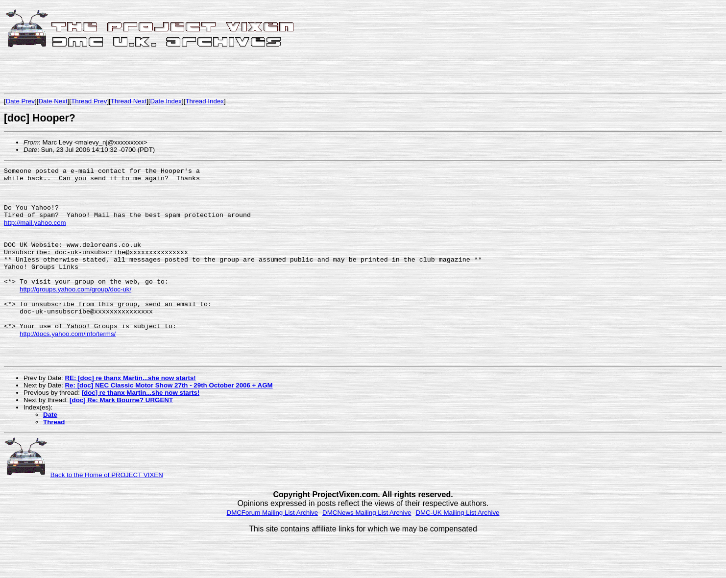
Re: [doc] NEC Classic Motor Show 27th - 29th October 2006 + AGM (168, 422)
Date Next (52, 101)
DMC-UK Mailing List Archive (457, 549)
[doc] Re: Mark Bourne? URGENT (121, 436)
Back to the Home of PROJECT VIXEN (106, 511)
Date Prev (20, 101)
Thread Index (204, 101)
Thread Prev (89, 101)
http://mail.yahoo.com (35, 234)
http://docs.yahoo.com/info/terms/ (68, 366)
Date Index (166, 101)
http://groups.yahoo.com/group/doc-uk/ (75, 313)
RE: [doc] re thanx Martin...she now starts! (130, 414)
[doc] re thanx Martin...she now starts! (141, 429)
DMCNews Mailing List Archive (366, 549)
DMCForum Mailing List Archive (272, 549)
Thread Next (128, 101)
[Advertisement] (118, 72)
